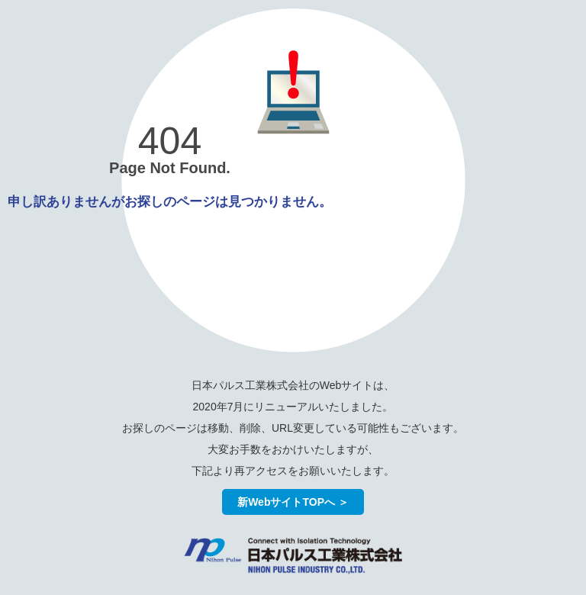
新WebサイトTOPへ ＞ (293, 502)
